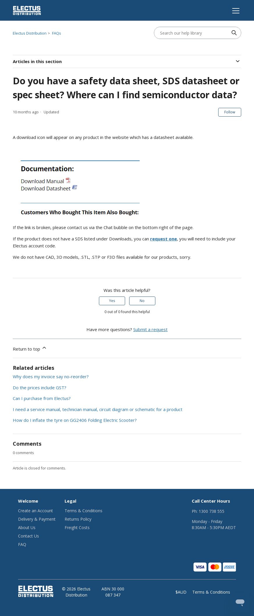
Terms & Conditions (83, 510)
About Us (26, 527)
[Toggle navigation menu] (235, 10)
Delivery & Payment (37, 519)
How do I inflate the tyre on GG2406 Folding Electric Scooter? (75, 420)
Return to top (30, 348)
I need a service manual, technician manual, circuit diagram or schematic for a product (97, 409)
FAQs (56, 33)
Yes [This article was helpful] (112, 300)
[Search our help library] (191, 33)
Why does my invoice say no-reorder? (51, 376)
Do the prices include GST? (39, 387)
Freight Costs (77, 527)
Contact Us (28, 536)
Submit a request (150, 329)
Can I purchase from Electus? (42, 398)
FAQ (22, 544)
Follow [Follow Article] (229, 112)
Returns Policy (78, 519)
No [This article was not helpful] (142, 300)
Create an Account (35, 510)
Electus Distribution (30, 33)
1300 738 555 (211, 511)
